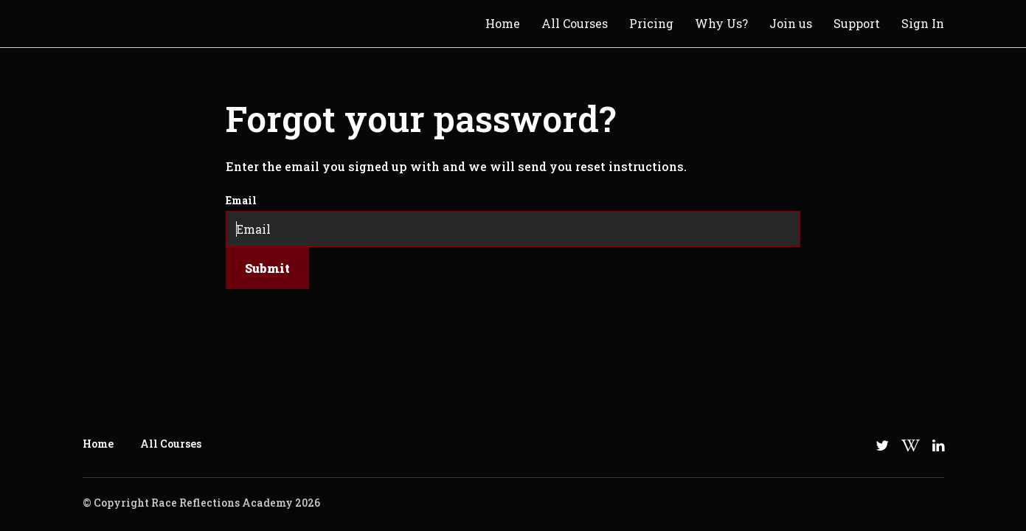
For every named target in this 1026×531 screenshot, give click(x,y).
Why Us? (721, 23)
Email (241, 200)
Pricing (651, 23)
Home (502, 23)
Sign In (922, 23)
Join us (790, 23)
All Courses (574, 23)
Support (856, 23)
